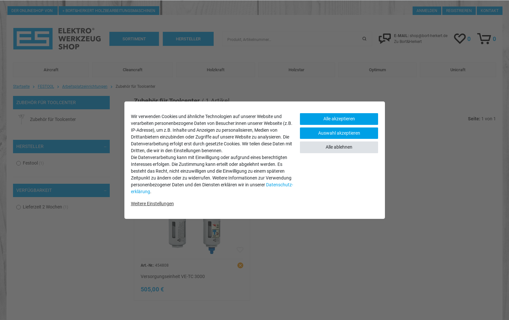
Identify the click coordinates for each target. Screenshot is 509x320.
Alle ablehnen (339, 147)
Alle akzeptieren (339, 118)
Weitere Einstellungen (152, 203)
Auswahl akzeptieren (339, 133)
